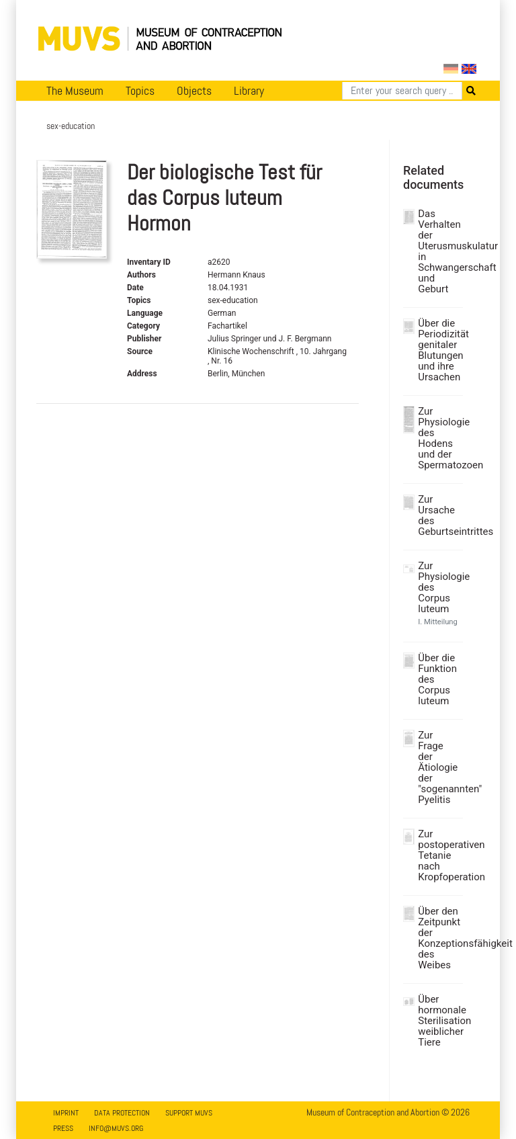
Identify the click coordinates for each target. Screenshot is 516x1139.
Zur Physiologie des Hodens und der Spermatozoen (439, 438)
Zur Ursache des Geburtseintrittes (439, 515)
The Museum (74, 91)
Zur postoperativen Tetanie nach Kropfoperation (439, 855)
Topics (140, 91)
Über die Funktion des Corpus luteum (437, 679)
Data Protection (122, 1112)
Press (63, 1128)
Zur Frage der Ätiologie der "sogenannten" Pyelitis (439, 767)
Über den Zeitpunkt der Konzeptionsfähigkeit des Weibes (439, 938)
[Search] (402, 90)
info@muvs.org (116, 1128)
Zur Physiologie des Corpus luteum (439, 587)
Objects (194, 91)
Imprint (66, 1112)
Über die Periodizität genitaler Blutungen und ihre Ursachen (439, 350)
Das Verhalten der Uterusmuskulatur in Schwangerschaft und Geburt (439, 251)
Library (249, 91)
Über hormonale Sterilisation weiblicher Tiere (439, 1021)
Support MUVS (188, 1112)
